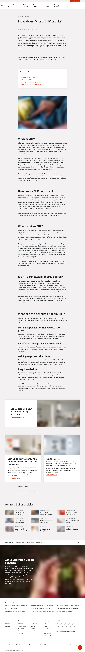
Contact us (69, 5)
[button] (80, 647)
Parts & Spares (35, 5)
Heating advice (20, 542)
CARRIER (21, 650)
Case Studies (46, 5)
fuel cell (48, 244)
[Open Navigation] (2, 5)
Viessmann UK (9, 542)
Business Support (25, 5)
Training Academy (56, 5)
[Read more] (16, 512)
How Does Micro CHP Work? (34, 542)
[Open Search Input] (79, 5)
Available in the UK (12, 5)
